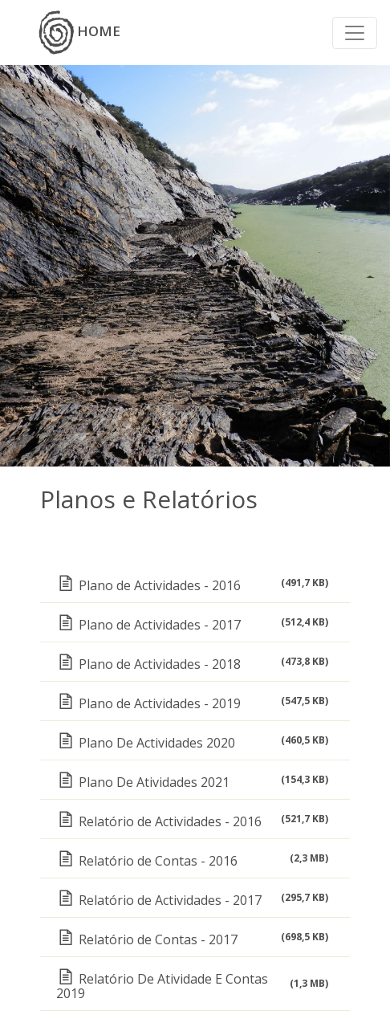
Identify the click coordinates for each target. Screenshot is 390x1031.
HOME (79, 32)
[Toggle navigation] (354, 33)
